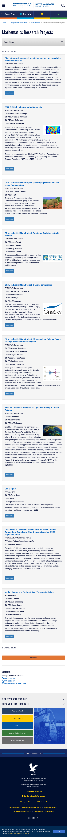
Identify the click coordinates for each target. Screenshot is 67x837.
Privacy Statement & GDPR (18, 833)
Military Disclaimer (50, 807)
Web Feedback (42, 802)
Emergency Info (14, 807)
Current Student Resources (15, 704)
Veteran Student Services (17, 733)
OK (59, 831)
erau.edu (33, 769)
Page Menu (33, 42)
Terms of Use (38, 811)
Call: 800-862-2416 (33, 792)
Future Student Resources (14, 699)
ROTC (17, 725)
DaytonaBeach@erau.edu (14, 683)
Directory (31, 802)
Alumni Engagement (18, 740)
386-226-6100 (8, 678)
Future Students (17, 718)
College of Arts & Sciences (18, 22)
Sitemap (22, 802)
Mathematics (35, 22)
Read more (9, 93)
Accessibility (49, 811)
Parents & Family (17, 711)
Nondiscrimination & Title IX (31, 807)
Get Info (25, 14)
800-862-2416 (8, 681)
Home (4, 22)
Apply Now (8, 14)
